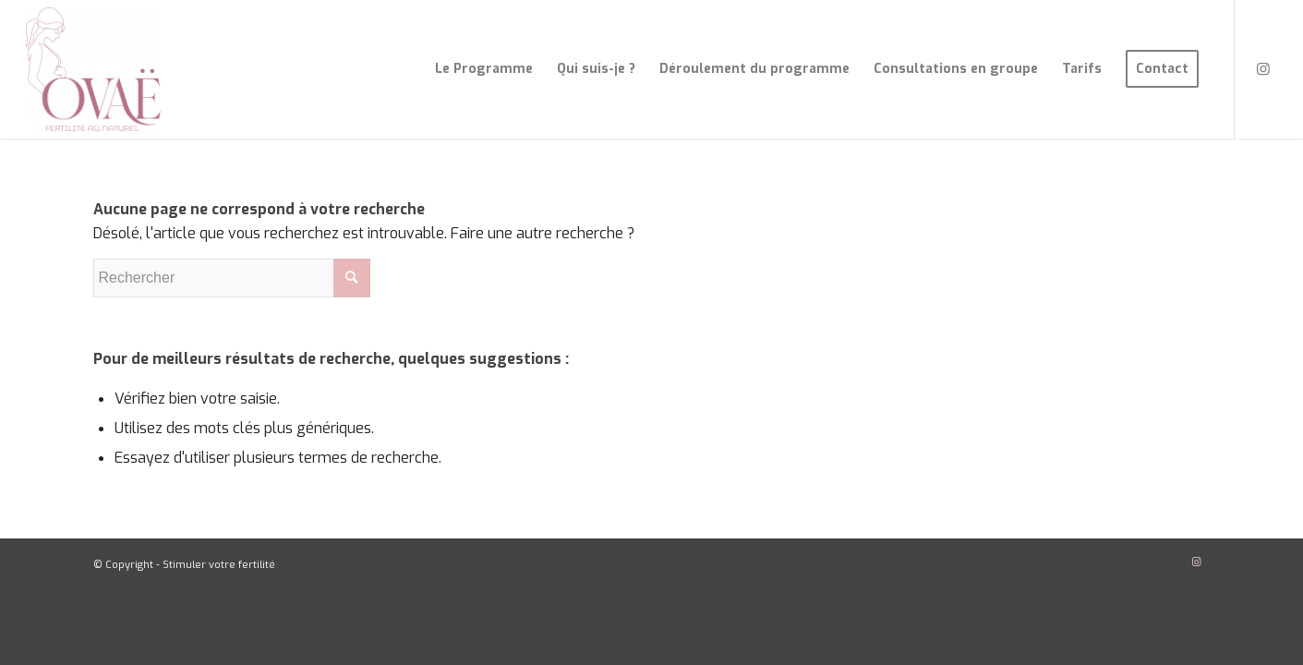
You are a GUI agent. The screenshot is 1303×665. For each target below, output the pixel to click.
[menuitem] (484, 69)
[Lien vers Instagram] (1263, 68)
